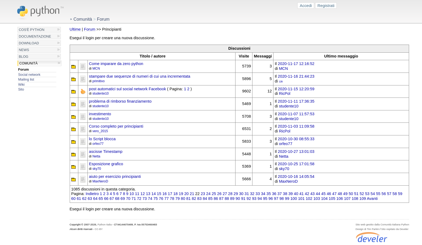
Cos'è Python (31, 30)
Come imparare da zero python (116, 64)
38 (285, 194)
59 (400, 194)
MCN (96, 68)
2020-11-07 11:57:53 (296, 114)
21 (192, 194)
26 (219, 194)
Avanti (372, 198)
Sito (21, 89)
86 (216, 198)
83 (199, 198)
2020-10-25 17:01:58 (296, 164)
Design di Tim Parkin (367, 229)
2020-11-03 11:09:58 (296, 126)
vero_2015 (100, 131)
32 (252, 194)
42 (307, 194)
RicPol (284, 93)
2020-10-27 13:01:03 (296, 151)
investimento (100, 114)
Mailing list (26, 79)
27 (225, 194)
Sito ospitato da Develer (394, 229)
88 (227, 198)
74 (150, 198)
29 (236, 194)
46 (329, 194)
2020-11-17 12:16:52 (296, 64)
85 (210, 198)
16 (164, 194)
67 (112, 198)
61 (79, 198)
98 (281, 198)
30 (241, 194)
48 (340, 194)
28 (230, 194)
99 (287, 198)
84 (205, 198)
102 (309, 198)
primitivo (98, 81)
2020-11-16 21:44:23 (296, 76)
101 (301, 198)
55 (378, 194)
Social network (29, 75)
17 (170, 194)
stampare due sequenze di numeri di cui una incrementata (139, 76)
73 (144, 198)
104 (324, 198)
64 (95, 198)
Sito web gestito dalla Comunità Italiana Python (382, 224)
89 (232, 198)
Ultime (75, 29)
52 (362, 194)
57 (389, 194)
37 (279, 194)
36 (274, 194)
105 (332, 198)
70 (128, 198)
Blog (23, 57)
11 (137, 194)
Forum (23, 69)
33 (257, 194)
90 (237, 198)
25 (214, 194)
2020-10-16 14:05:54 (296, 176)
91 (243, 198)
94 (260, 198)
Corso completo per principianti (116, 126)
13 (148, 194)
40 (296, 194)
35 (268, 194)
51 (356, 194)
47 (334, 194)
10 (131, 194)
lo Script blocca (102, 139)
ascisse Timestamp (105, 151)
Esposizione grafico (106, 164)
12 (142, 194)
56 (384, 194)
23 (203, 194)
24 (208, 194)
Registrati (326, 5)
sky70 (96, 169)
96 (271, 198)
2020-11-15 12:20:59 (296, 89)
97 (276, 198)
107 (347, 198)
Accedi (306, 5)
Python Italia (105, 224)
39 (290, 194)
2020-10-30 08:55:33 (296, 139)
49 (345, 194)
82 (194, 198)
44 (318, 194)
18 (175, 194)
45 (323, 194)
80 (183, 198)
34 (263, 194)
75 (155, 198)
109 (362, 198)
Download (29, 43)
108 (355, 198)
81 (188, 198)
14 (154, 194)
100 (293, 198)
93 (254, 198)
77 (166, 198)
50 (351, 194)
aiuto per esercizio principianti (115, 176)
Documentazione (35, 36)
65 (101, 198)
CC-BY (99, 229)
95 (265, 198)
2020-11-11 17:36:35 (296, 101)
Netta (96, 156)
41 (301, 194)
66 (106, 198)
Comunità (28, 63)
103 (316, 198)
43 (312, 194)
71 (134, 198)
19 (181, 194)
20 (186, 194)
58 (394, 194)
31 (247, 194)
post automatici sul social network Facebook (127, 89)
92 (249, 198)
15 (159, 194)
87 (221, 198)
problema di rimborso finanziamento (120, 101)
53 (367, 194)
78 (172, 198)
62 (84, 198)
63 (90, 198)
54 (373, 194)
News (24, 50)
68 (117, 198)
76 (161, 198)
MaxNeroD (100, 181)
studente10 (100, 93)
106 (339, 198)
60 (73, 198)
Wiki (21, 84)
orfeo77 (97, 144)
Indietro (92, 194)
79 (177, 198)
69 (123, 198)
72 (139, 198)
